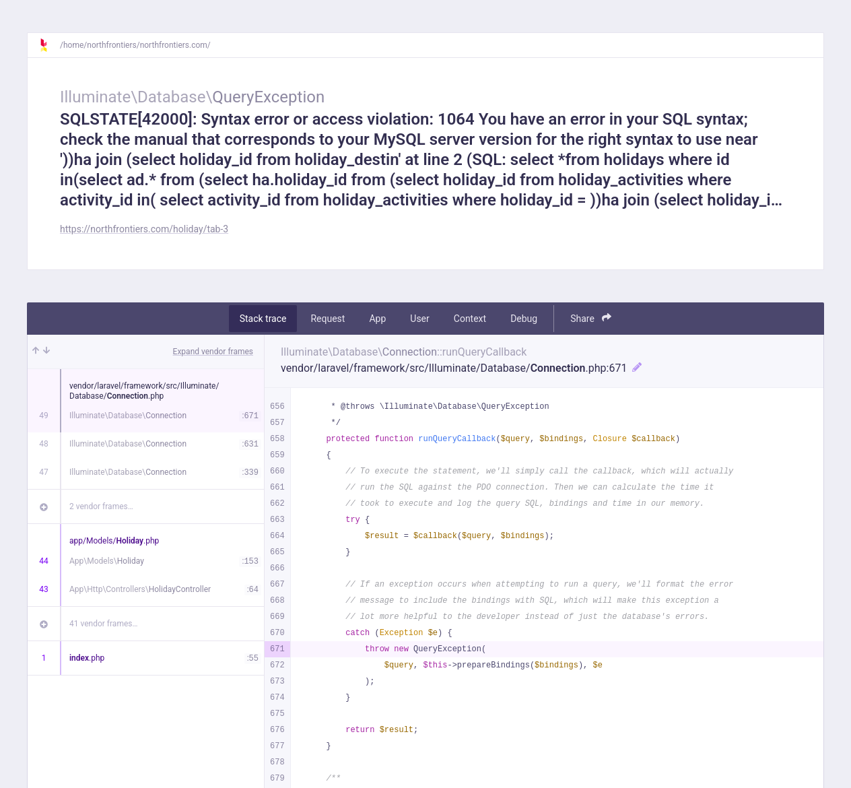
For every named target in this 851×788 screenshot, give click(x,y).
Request (327, 318)
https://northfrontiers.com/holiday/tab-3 (144, 229)
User (419, 318)
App (377, 318)
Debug (523, 318)
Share (590, 318)
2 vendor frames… (101, 506)
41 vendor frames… (103, 623)
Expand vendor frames (213, 351)
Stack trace (263, 318)
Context (470, 318)
